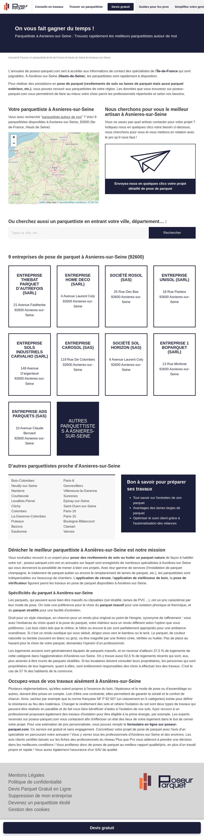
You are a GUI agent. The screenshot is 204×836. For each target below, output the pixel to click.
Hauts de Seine (76, 57)
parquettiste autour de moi (62, 117)
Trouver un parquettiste (33, 57)
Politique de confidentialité (35, 782)
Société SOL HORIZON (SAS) (126, 345)
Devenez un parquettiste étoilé (39, 802)
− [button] (14, 144)
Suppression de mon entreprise (40, 795)
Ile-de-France (57, 57)
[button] (49, 7)
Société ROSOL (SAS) (126, 277)
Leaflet (42, 202)
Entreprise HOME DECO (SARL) (78, 279)
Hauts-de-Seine (71, 76)
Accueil (12, 57)
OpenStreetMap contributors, (73, 202)
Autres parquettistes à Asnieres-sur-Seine (77, 428)
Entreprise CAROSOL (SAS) (78, 345)
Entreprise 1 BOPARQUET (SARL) (174, 347)
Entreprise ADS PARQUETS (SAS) (29, 413)
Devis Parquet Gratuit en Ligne (39, 789)
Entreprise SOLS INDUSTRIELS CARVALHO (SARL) (29, 349)
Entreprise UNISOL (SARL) (174, 277)
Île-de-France (167, 71)
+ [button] (14, 138)
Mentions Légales (26, 775)
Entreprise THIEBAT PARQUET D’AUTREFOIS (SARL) (29, 284)
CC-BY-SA (93, 202)
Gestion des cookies (29, 809)
